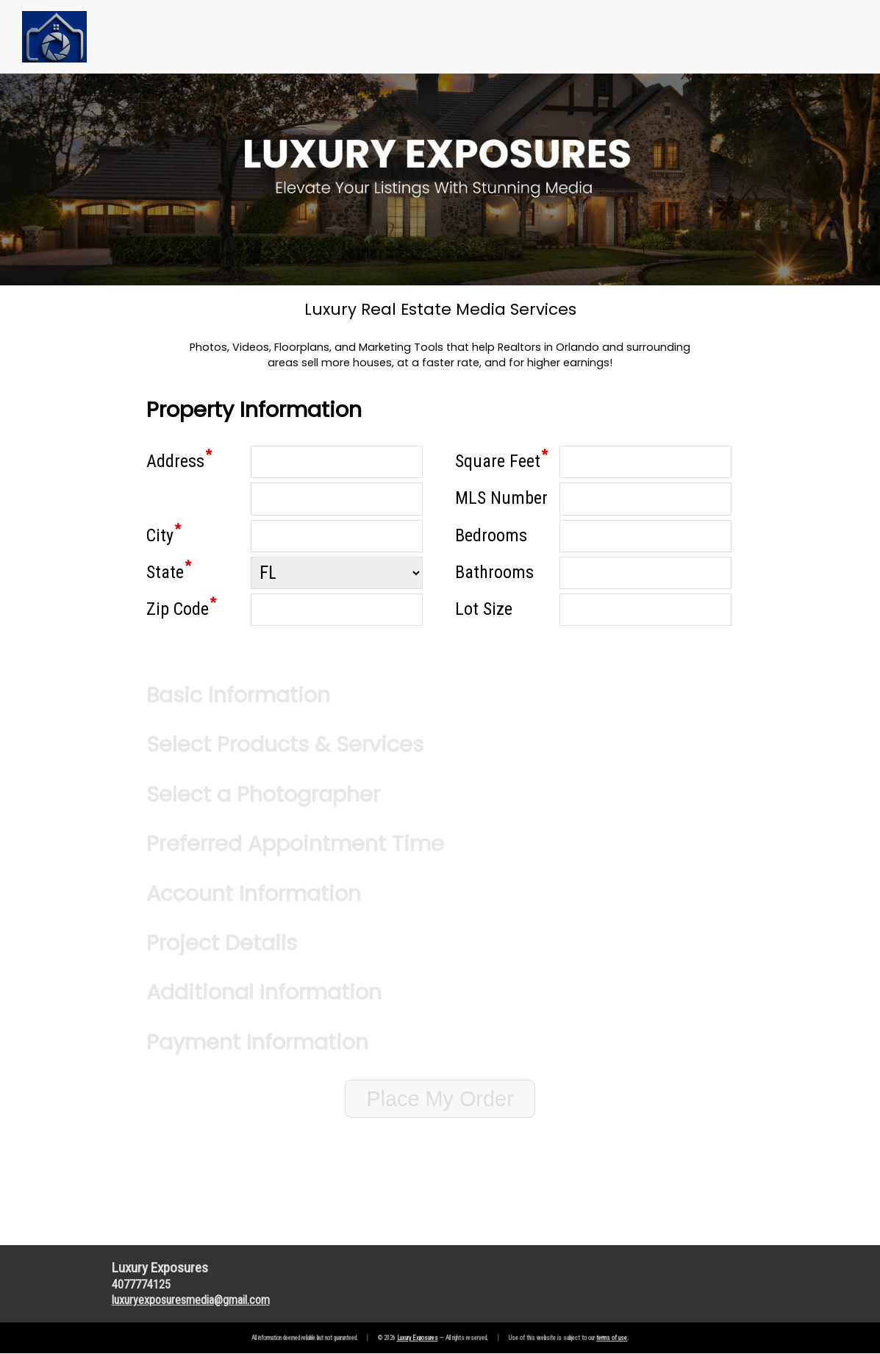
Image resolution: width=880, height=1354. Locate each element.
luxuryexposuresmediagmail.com (191, 1300)
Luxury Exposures (417, 1337)
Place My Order (439, 1099)
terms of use (611, 1337)
